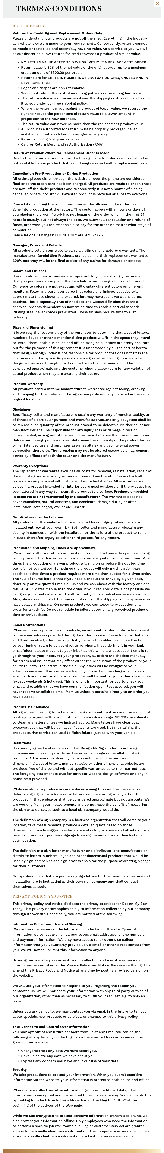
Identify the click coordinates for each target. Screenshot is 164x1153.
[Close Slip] (157, 3)
